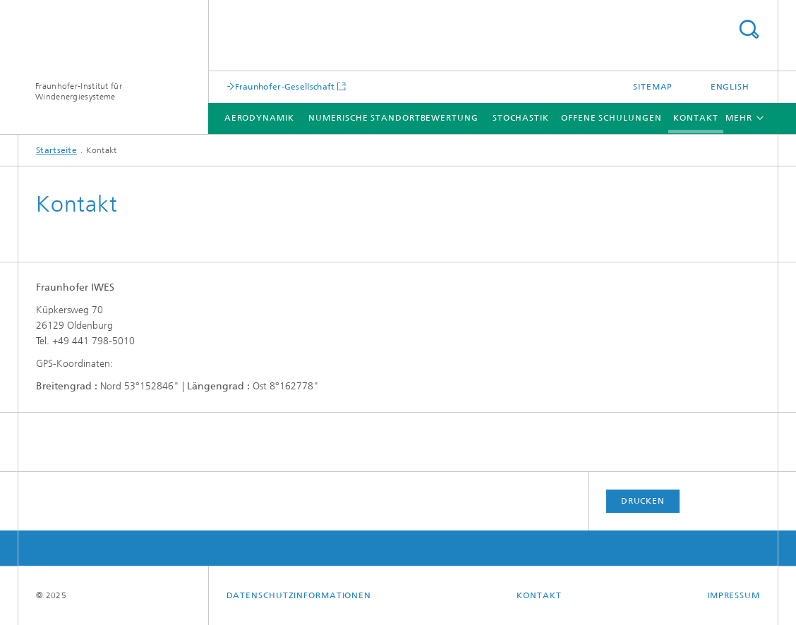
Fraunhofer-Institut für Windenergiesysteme (78, 91)
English (730, 87)
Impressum (733, 595)
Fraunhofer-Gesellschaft (285, 86)
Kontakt (695, 118)
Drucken (643, 501)
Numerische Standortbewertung (393, 118)
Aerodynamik (259, 118)
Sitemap (653, 87)
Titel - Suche (748, 29)
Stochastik (521, 118)
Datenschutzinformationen (299, 595)
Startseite (56, 150)
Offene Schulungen (611, 118)
